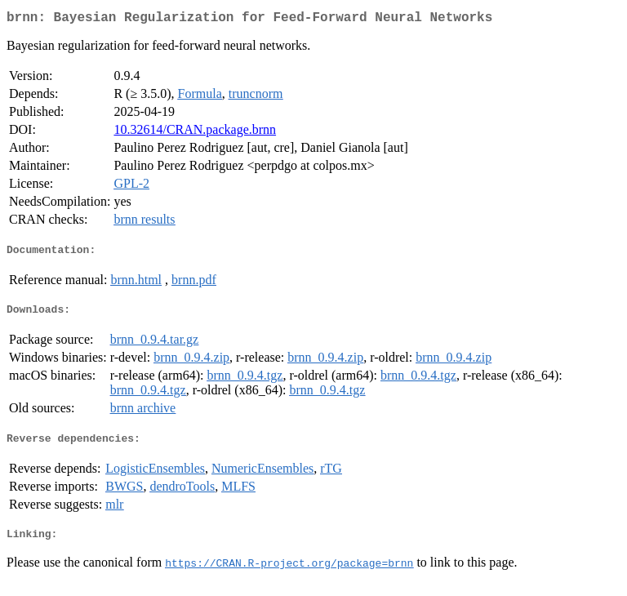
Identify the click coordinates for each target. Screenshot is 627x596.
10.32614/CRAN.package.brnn (194, 133)
